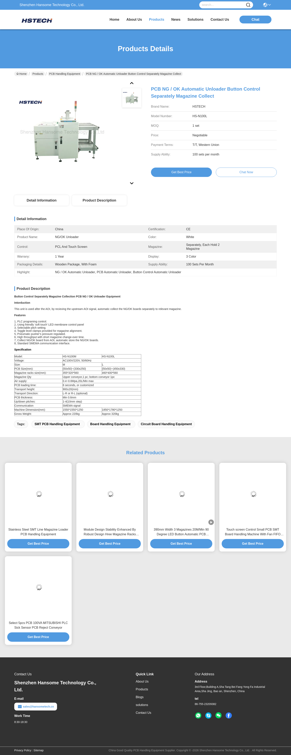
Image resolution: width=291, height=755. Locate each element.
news (175, 19)
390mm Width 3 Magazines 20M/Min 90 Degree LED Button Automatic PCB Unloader (181, 532)
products (156, 19)
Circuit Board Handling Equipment (166, 424)
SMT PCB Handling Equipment (57, 424)
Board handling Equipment (110, 424)
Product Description (99, 200)
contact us (220, 19)
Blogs (140, 697)
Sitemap (39, 750)
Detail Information (41, 200)
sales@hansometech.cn (35, 706)
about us (134, 19)
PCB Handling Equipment (64, 73)
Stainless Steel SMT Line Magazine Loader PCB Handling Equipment (38, 532)
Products (37, 73)
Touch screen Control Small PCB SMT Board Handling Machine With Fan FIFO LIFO (253, 532)
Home (114, 19)
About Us (142, 681)
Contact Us (143, 712)
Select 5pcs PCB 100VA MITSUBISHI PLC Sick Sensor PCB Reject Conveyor (38, 625)
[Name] (248, 5)
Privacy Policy (22, 750)
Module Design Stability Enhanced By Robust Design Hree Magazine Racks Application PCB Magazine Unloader (110, 532)
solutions (195, 19)
